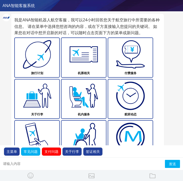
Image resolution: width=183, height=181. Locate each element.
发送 (172, 164)
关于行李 (72, 152)
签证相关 (93, 152)
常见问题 (31, 152)
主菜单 (12, 152)
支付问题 (51, 152)
